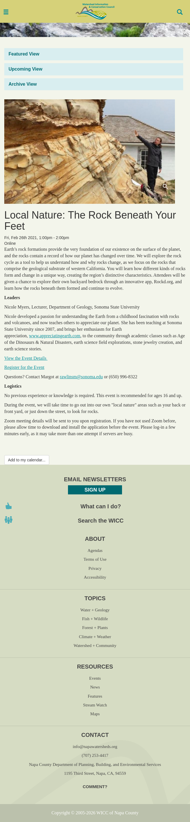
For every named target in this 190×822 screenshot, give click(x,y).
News (95, 687)
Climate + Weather (95, 636)
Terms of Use (95, 559)
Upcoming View (25, 69)
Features (95, 696)
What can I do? (100, 506)
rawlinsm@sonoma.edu (81, 376)
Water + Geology (95, 610)
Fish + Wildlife (95, 618)
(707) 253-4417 (95, 755)
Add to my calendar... (27, 460)
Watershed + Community (95, 645)
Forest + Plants (95, 627)
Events (95, 678)
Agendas (95, 550)
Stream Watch (95, 705)
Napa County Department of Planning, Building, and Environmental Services (95, 764)
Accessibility (95, 577)
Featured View (24, 54)
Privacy (95, 568)
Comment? (95, 786)
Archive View (23, 84)
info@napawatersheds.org (95, 746)
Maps (95, 714)
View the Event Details (26, 358)
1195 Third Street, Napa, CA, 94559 (95, 773)
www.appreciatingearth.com (54, 335)
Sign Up (95, 490)
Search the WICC (100, 520)
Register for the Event (24, 367)
